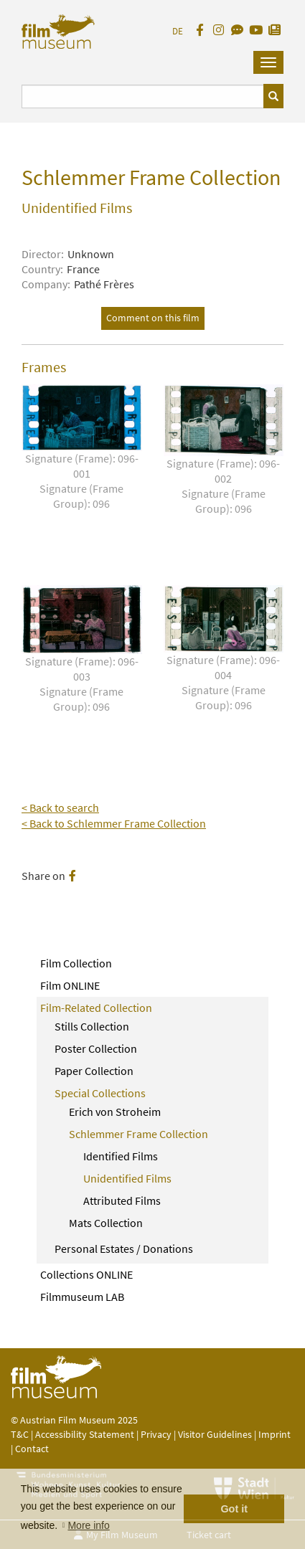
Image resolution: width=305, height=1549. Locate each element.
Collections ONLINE (86, 1274)
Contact (32, 1448)
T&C (20, 1434)
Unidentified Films (127, 1178)
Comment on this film (153, 317)
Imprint (274, 1434)
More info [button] (88, 1525)
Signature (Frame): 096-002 (224, 486)
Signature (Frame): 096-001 (82, 481)
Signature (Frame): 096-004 (224, 683)
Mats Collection (106, 1223)
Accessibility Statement (85, 1434)
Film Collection (76, 963)
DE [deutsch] (177, 31)
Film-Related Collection (96, 1007)
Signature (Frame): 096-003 (82, 684)
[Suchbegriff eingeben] (143, 96)
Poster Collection (96, 1048)
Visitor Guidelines (216, 1434)
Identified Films (120, 1156)
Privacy (156, 1434)
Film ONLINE (70, 985)
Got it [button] (234, 1509)
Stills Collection (92, 1026)
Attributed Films (122, 1200)
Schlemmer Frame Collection (138, 1134)
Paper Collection (94, 1071)
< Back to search (60, 807)
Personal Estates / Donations (124, 1248)
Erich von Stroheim (115, 1111)
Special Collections (100, 1093)
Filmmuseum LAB (82, 1296)
